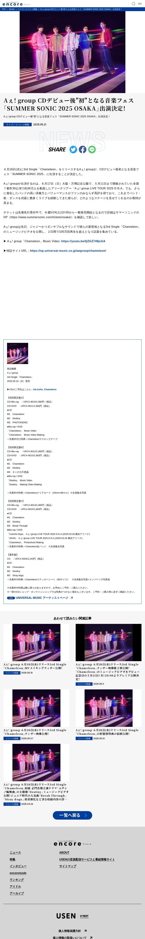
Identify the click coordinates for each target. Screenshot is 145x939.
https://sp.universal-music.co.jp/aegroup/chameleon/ (68, 250)
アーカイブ (17, 893)
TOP (4, 9)
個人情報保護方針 (69, 930)
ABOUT (64, 852)
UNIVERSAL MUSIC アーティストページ (42, 597)
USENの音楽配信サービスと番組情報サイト (87, 859)
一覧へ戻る (69, 815)
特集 (12, 859)
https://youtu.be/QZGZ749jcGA (83, 241)
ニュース (15, 852)
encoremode (18, 873)
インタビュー (18, 866)
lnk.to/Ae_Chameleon (44, 389)
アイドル (15, 886)
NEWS (12, 9)
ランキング (17, 879)
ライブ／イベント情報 (27, 9)
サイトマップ (67, 866)
